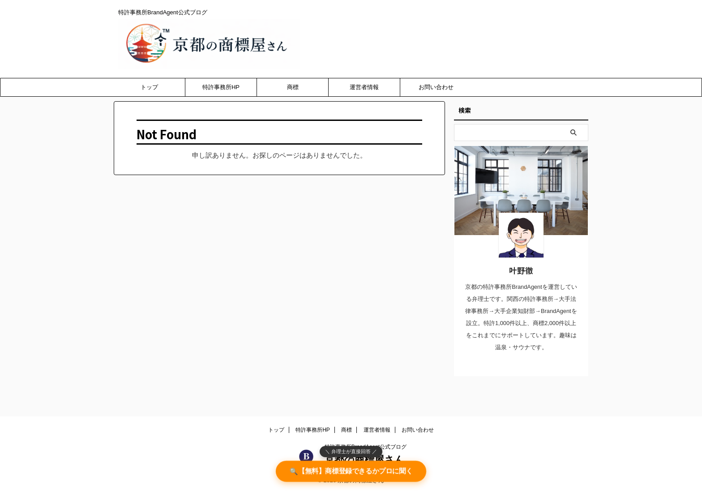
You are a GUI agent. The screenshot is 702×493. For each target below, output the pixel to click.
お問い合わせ (436, 87)
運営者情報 (364, 87)
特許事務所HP (221, 87)
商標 (293, 87)
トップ (149, 87)
